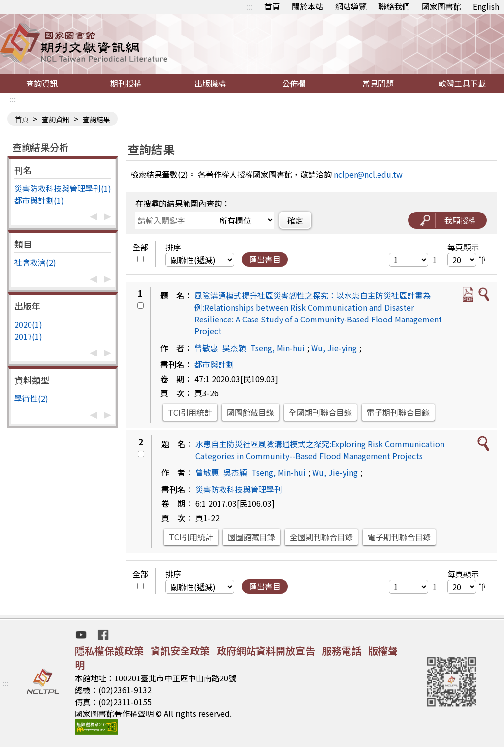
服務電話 (341, 650)
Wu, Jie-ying (334, 348)
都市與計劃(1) (39, 200)
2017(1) (28, 336)
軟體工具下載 (462, 83)
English (486, 6)
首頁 (272, 6)
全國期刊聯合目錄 (320, 412)
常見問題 (378, 83)
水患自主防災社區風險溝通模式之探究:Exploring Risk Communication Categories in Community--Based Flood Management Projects (319, 450)
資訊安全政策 (180, 650)
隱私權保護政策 (109, 650)
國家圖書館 (441, 6)
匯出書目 (265, 259)
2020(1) (28, 324)
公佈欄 (294, 83)
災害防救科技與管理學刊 (238, 489)
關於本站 (307, 6)
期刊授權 (126, 83)
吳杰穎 (234, 348)
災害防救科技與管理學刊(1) (62, 188)
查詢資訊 (42, 83)
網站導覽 (351, 6)
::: (249, 6)
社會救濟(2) (35, 262)
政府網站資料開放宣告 (266, 650)
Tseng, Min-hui (278, 348)
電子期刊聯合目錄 (398, 412)
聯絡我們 (394, 6)
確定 (295, 220)
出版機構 (210, 83)
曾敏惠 (206, 348)
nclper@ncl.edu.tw (368, 174)
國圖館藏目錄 (250, 412)
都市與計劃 (214, 364)
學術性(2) (31, 398)
